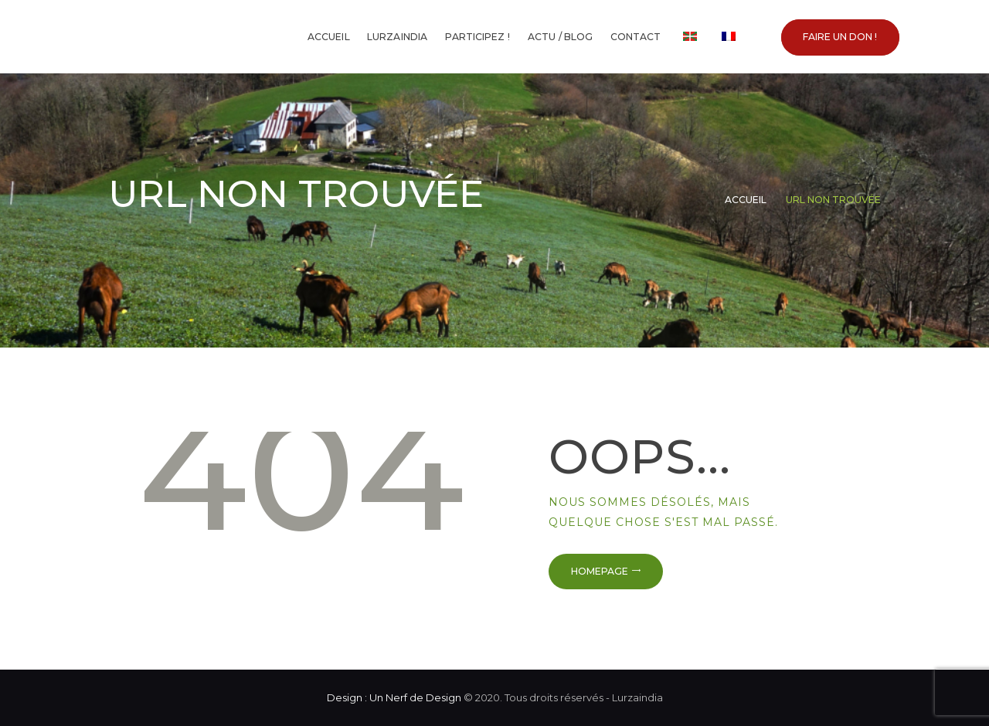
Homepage (599, 571)
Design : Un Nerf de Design (394, 697)
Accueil (745, 199)
